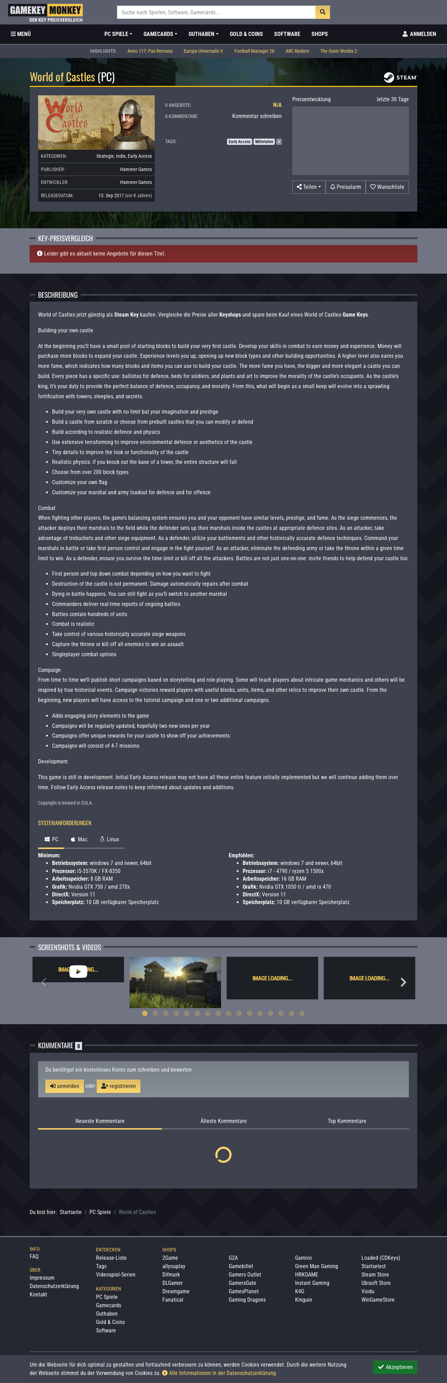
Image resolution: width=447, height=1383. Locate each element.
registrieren (118, 1086)
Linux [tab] (108, 839)
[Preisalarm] (346, 187)
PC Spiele (100, 1212)
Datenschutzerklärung (54, 1286)
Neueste (100, 1121)
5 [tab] (186, 1013)
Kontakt (38, 1294)
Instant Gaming (312, 1283)
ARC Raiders (297, 51)
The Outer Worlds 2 (338, 51)
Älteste (223, 1121)
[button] (308, 187)
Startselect (373, 1266)
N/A (277, 105)
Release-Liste (111, 1258)
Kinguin (303, 1299)
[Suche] (216, 12)
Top (347, 1121)
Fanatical (172, 1299)
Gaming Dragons (247, 1299)
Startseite (71, 1212)
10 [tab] (239, 1013)
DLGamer (172, 1283)
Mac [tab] (78, 839)
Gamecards (108, 1305)
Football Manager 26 (254, 51)
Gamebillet (241, 1266)
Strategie (105, 156)
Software (287, 34)
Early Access (140, 156)
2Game (170, 1258)
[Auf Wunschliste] (387, 187)
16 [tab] (302, 1013)
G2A (233, 1258)
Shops (320, 34)
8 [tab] (218, 1013)
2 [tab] (155, 1013)
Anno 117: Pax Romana (150, 51)
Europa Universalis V (203, 51)
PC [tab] (51, 839)
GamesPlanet (244, 1291)
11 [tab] (249, 1013)
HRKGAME (306, 1274)
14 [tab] (281, 1013)
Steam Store (375, 1274)
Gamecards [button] (158, 34)
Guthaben (107, 1313)
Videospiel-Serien (115, 1274)
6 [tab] (197, 1013)
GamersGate (242, 1283)
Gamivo (303, 1258)
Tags (101, 1266)
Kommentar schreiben (257, 116)
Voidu (367, 1291)
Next (403, 982)
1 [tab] (144, 1013)
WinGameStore (378, 1299)
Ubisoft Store (376, 1283)
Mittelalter (264, 141)
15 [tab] (291, 1013)
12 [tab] (260, 1013)
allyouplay (173, 1266)
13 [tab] (270, 1013)
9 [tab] (228, 1013)
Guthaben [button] (201, 34)
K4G (299, 1291)
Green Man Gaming (316, 1266)
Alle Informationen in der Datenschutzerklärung (219, 1373)
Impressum (42, 1277)
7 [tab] (207, 1013)
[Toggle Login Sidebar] (419, 34)
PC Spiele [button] (116, 34)
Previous (43, 982)
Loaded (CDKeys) (380, 1258)
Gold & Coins (246, 34)
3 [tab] (165, 1013)
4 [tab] (176, 1013)
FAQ (34, 1256)
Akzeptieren (395, 1367)
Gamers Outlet (245, 1274)
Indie (121, 156)
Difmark (171, 1274)
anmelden (64, 1086)
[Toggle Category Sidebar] (20, 34)
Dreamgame (176, 1291)
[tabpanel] (78, 969)
